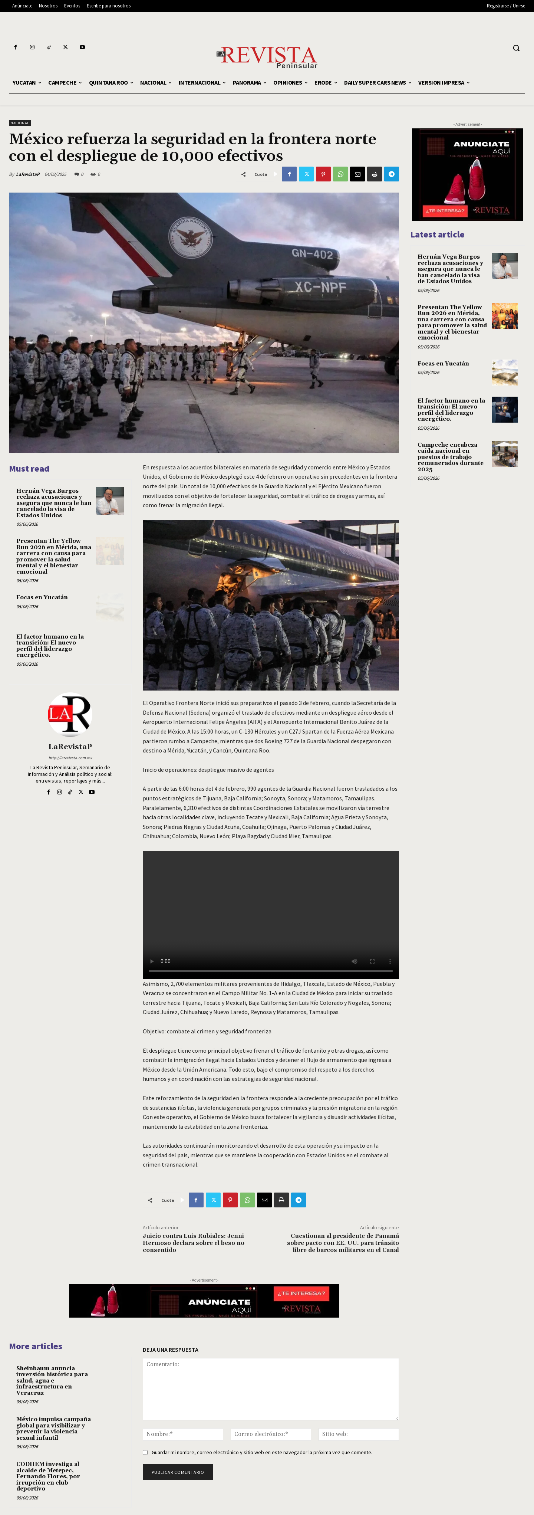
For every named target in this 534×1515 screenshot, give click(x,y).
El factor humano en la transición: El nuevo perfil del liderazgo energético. (50, 646)
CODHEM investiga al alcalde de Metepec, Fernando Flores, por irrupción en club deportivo (48, 1476)
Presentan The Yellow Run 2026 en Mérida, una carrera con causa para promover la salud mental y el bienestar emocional (53, 556)
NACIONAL (20, 123)
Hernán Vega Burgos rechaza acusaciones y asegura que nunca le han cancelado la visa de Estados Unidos (54, 503)
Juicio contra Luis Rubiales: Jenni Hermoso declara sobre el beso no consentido (193, 1243)
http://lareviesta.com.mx (70, 757)
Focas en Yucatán (42, 597)
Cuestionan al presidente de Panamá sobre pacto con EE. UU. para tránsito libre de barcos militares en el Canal (343, 1243)
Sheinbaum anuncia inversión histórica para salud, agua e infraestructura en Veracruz (52, 1381)
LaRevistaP (28, 174)
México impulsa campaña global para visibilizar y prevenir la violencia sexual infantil (53, 1429)
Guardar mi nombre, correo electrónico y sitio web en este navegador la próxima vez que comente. (262, 1452)
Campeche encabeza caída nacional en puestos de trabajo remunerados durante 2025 (451, 457)
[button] (516, 48)
